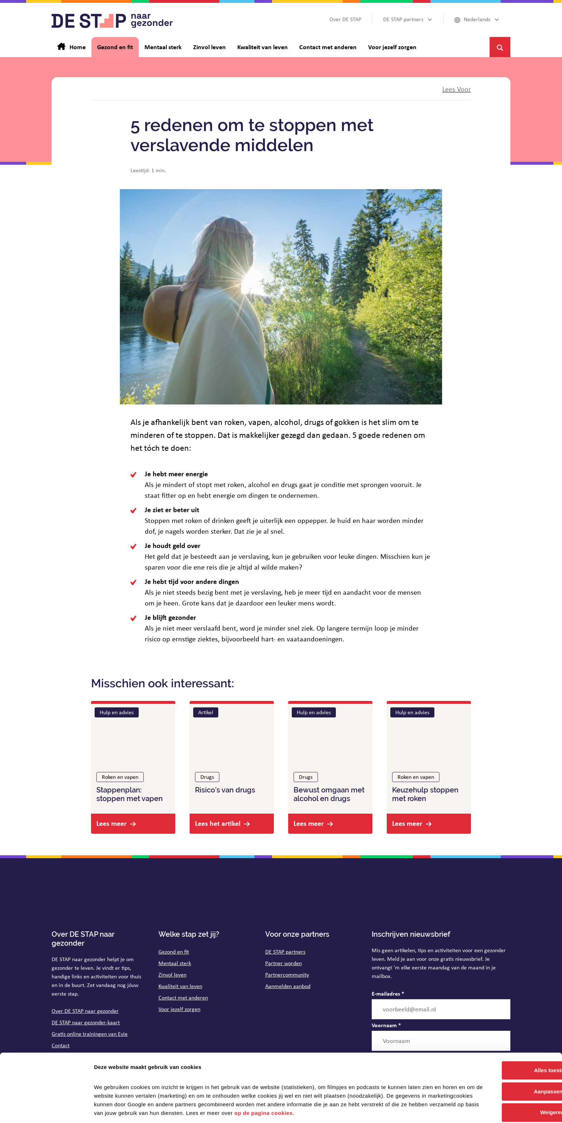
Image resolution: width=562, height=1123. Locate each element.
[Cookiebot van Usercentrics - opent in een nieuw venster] (46, 1109)
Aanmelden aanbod (287, 986)
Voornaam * (386, 1025)
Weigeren (502, 1088)
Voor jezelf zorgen (179, 1009)
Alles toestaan (502, 1046)
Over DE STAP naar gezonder (85, 1011)
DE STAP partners (285, 951)
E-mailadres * (388, 993)
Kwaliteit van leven (180, 986)
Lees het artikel (217, 823)
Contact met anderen (183, 997)
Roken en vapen (120, 777)
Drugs (207, 777)
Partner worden (283, 963)
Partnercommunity (287, 974)
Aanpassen (502, 1067)
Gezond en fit (173, 951)
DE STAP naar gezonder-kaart (86, 1022)
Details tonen (111, 1109)
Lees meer (111, 823)
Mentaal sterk (174, 963)
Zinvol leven (172, 974)
